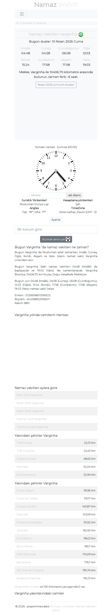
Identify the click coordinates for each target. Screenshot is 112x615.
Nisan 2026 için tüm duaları (56, 84)
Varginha (40, 23)
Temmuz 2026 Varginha (32, 427)
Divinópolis (24, 538)
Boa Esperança (26, 474)
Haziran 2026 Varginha (31, 419)
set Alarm (74, 195)
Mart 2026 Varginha (29, 395)
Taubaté (22, 530)
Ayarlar (56, 219)
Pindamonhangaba (29, 522)
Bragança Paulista (28, 578)
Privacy (56, 606)
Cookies (68, 606)
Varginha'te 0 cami (27, 586)
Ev (17, 23)
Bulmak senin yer (56, 239)
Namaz (45, 4)
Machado (23, 466)
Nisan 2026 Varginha (30, 403)
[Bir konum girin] (56, 229)
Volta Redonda (26, 554)
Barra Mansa (24, 546)
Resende (22, 514)
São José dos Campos (30, 570)
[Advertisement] (56, 112)
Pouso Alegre (25, 490)
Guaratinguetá (26, 506)
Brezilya (27, 23)
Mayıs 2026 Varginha (30, 411)
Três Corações (26, 450)
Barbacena (24, 562)
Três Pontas (24, 442)
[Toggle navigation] (21, 14)
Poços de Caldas (27, 498)
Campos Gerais (26, 458)
